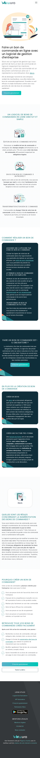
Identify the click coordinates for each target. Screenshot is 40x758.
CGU (17, 726)
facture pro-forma (15, 437)
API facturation (20, 699)
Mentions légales (20, 722)
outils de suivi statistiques (25, 260)
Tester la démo (20, 670)
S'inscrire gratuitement (11, 93)
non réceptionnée (25, 292)
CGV (22, 726)
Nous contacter (20, 730)
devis (32, 73)
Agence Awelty (25, 741)
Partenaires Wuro (20, 707)
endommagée (11, 292)
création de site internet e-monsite (25, 743)
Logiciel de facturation (20, 695)
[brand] (8, 2)
